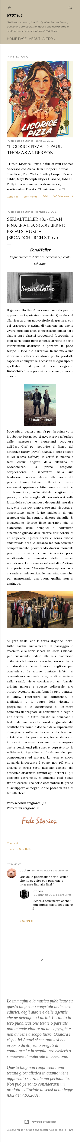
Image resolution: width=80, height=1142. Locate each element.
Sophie (25, 870)
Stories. (37, 891)
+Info (70, 1129)
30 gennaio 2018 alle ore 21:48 (52, 894)
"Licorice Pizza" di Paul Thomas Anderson (34, 150)
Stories (15, 15)
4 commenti (29, 196)
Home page (17, 39)
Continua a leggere (58, 195)
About (34, 39)
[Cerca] (70, 7)
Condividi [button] (12, 196)
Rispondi (26, 921)
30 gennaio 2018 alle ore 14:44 (50, 870)
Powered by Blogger (40, 1121)
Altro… (48, 39)
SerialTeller (25, 849)
